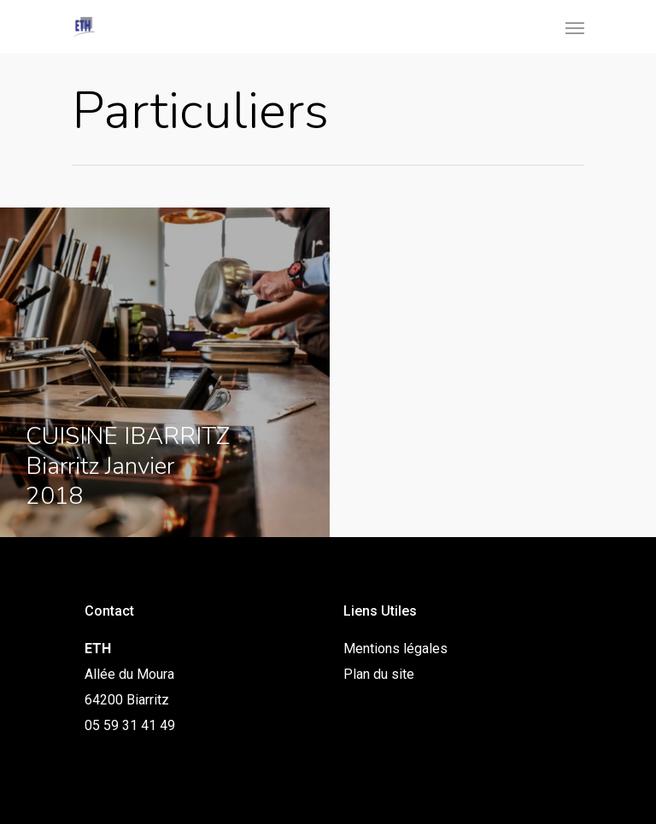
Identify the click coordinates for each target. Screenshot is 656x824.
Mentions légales (395, 648)
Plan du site (378, 674)
